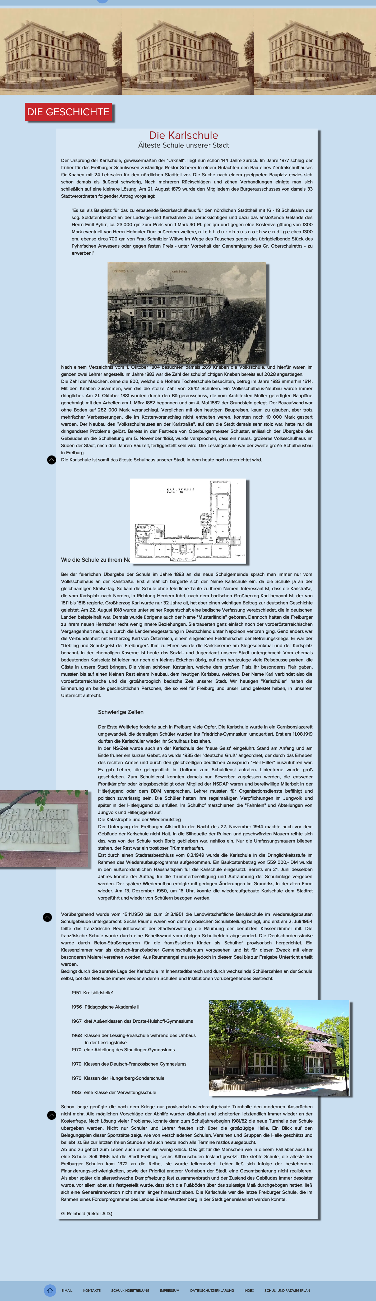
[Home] (50, 1290)
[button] (249, 1290)
